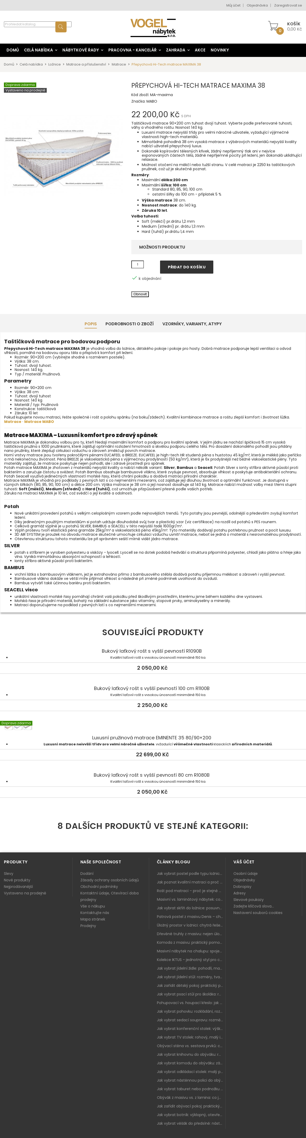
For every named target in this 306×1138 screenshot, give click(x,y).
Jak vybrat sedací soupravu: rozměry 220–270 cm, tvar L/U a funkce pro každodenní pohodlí (191, 1020)
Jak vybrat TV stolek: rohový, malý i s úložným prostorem (191, 1037)
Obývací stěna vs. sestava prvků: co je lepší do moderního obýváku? (191, 1045)
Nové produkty (17, 880)
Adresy (239, 893)
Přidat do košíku (186, 267)
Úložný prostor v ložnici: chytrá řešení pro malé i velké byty (191, 925)
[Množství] (137, 264)
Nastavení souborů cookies (258, 912)
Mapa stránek (92, 919)
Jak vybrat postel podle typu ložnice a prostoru (191, 873)
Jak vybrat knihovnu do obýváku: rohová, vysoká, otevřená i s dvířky (191, 1054)
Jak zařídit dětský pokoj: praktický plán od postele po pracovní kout (191, 985)
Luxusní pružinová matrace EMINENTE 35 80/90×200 (153, 727)
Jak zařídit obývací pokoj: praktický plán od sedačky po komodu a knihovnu (191, 1106)
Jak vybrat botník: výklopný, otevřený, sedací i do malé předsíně (191, 1114)
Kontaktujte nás (94, 912)
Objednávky (244, 880)
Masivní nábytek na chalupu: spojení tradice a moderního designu (191, 951)
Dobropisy (242, 886)
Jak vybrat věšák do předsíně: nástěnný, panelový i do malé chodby (191, 1123)
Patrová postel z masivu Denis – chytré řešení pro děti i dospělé (191, 916)
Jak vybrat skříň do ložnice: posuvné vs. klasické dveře (191, 908)
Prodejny (88, 925)
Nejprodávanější (18, 886)
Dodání (86, 873)
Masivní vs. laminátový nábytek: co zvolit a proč (191, 899)
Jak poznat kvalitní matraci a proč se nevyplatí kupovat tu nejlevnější (191, 882)
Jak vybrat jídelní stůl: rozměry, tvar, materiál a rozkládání (191, 977)
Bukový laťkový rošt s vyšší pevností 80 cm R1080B (152, 775)
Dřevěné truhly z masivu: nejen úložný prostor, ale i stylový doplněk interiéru (191, 933)
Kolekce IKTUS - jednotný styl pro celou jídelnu (191, 959)
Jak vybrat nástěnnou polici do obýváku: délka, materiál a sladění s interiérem (191, 1080)
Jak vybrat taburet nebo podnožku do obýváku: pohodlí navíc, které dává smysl (191, 1089)
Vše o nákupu (92, 906)
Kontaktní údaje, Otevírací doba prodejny (109, 896)
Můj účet (233, 5)
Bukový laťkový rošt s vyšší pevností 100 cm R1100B (152, 688)
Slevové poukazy (248, 899)
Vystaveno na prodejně (25, 893)
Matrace (12, 421)
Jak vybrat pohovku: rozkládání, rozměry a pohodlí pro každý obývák (191, 1011)
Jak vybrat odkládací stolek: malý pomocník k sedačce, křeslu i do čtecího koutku (191, 1071)
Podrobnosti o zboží (129, 324)
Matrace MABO (39, 421)
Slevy (8, 873)
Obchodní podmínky (99, 886)
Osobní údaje (245, 873)
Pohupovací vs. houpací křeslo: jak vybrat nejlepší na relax (191, 1002)
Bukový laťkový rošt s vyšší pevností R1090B (152, 651)
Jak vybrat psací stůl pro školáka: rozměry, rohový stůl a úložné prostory (191, 994)
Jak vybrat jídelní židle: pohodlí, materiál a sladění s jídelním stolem (191, 968)
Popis (91, 324)
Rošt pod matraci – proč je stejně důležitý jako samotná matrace (191, 890)
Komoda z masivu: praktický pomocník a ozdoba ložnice (191, 942)
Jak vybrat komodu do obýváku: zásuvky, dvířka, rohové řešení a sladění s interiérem (191, 1063)
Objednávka (257, 5)
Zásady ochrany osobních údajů (109, 880)
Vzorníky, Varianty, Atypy (192, 324)
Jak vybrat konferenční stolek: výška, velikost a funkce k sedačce (191, 1028)
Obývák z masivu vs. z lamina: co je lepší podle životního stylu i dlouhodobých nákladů (191, 1097)
